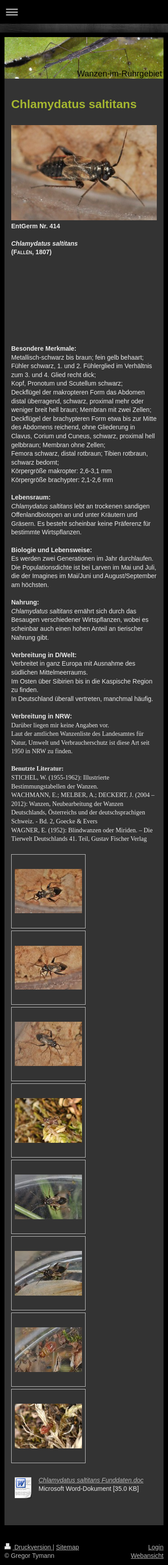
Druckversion (28, 1547)
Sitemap (67, 1547)
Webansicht (147, 1555)
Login (156, 1547)
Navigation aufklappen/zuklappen (84, 11)
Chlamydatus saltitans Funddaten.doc (91, 1480)
